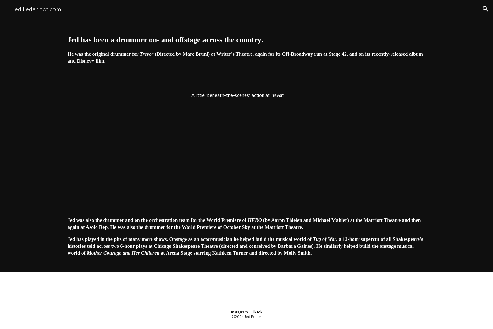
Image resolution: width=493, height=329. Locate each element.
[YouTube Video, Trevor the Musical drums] (246, 149)
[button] (485, 8)
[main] (246, 48)
